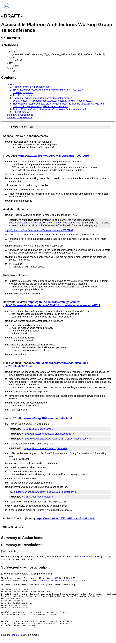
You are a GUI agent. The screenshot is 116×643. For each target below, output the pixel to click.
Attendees (9, 45)
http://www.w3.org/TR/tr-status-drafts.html (44, 418)
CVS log (106, 556)
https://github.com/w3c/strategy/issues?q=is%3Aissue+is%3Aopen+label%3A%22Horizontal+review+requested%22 (51, 303)
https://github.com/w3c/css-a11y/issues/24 (45, 448)
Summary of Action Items (20, 115)
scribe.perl (80, 556)
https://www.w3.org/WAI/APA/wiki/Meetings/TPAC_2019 (53, 155)
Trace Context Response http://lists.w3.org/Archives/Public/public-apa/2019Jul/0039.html (58, 103)
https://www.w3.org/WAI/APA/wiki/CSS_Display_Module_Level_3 (57, 438)
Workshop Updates (23, 92)
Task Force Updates (23, 95)
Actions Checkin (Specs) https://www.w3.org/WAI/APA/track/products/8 (49, 109)
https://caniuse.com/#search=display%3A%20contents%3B (46, 492)
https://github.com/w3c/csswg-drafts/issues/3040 (49, 434)
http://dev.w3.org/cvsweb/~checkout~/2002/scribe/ (59, 580)
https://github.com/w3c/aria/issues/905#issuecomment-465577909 (39, 230)
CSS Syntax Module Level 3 (38, 496)
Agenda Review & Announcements (31, 87)
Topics (10, 84)
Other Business (21, 112)
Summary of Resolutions (19, 117)
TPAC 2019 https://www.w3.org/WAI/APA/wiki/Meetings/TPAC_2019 (48, 89)
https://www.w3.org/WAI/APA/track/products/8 (65, 518)
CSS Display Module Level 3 (38, 429)
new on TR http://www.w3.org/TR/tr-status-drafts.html (40, 106)
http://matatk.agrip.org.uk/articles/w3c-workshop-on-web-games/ (42, 222)
